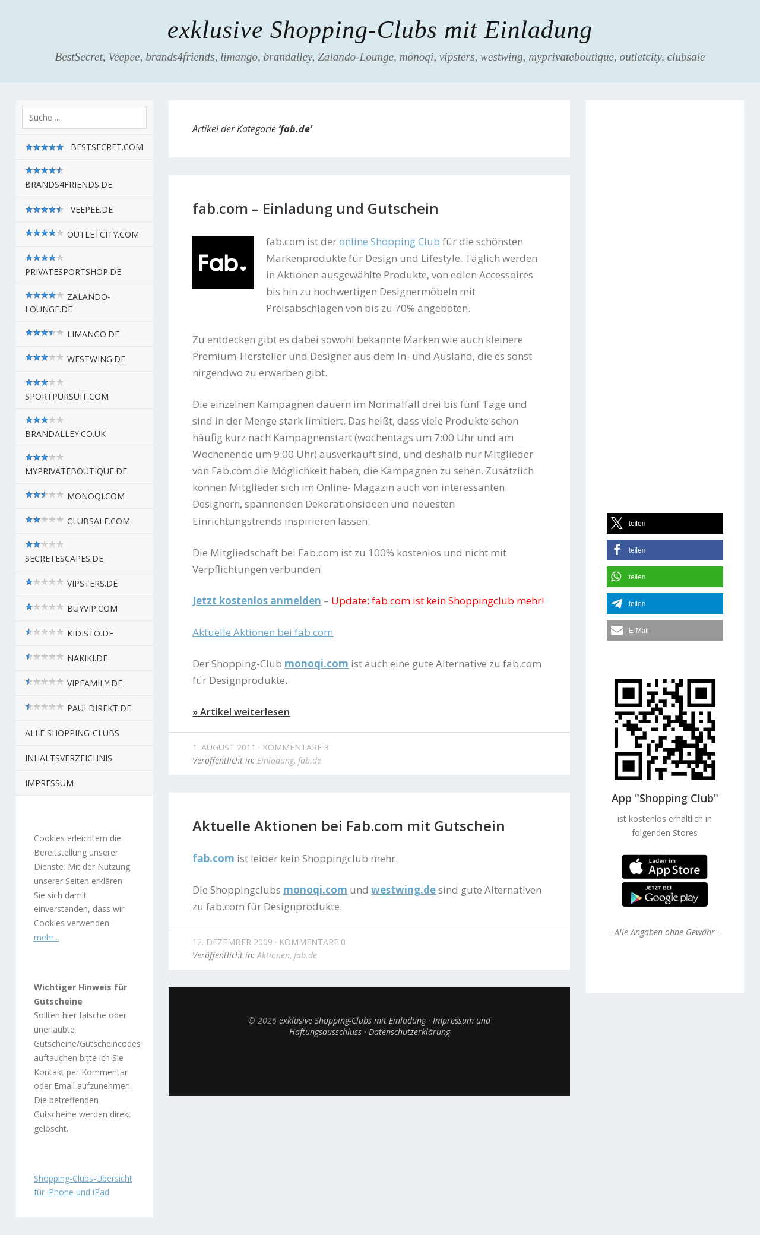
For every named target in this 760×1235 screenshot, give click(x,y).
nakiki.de (66, 658)
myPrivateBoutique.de (76, 465)
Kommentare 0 (312, 942)
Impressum (49, 782)
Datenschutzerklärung (409, 1031)
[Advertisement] (665, 296)
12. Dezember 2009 (232, 942)
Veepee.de (69, 210)
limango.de (72, 334)
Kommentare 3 (295, 747)
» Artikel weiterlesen (241, 711)
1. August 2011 (224, 747)
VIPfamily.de (73, 683)
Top (369, 1066)
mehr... (46, 937)
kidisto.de (69, 633)
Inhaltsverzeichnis (68, 758)
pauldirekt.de (78, 708)
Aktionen (273, 955)
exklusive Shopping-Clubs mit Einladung (380, 29)
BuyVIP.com (71, 608)
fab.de (309, 760)
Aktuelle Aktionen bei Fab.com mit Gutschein (348, 825)
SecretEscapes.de (64, 552)
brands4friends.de (68, 178)
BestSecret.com (84, 147)
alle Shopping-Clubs (72, 733)
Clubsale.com (77, 521)
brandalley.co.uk (65, 427)
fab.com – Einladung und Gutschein (315, 208)
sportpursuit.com (67, 390)
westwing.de (75, 359)
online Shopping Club (389, 241)
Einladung (275, 760)
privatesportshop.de (73, 265)
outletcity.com (82, 234)
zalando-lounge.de (67, 303)
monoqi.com (75, 496)
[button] (665, 523)
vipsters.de (71, 583)
